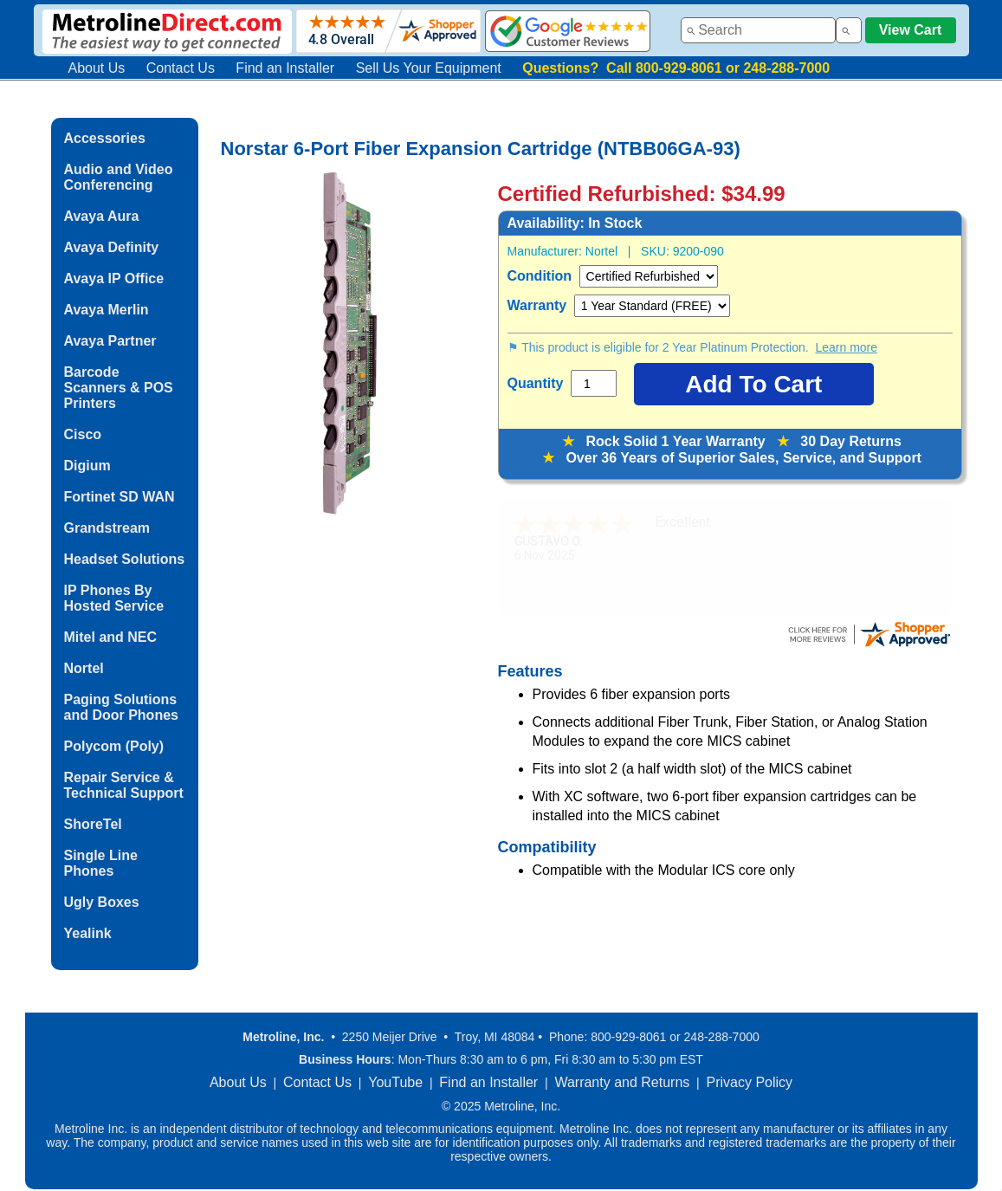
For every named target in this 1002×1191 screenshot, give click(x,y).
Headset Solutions (124, 559)
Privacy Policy (750, 1082)
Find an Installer (285, 68)
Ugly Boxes (101, 902)
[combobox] (758, 30)
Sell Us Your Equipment (428, 68)
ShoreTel (93, 824)
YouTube (395, 1082)
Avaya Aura (101, 216)
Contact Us (180, 68)
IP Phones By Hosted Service (114, 598)
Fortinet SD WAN (119, 496)
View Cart (910, 30)
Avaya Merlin (106, 309)
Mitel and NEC (111, 637)
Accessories (104, 138)
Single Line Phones (101, 863)
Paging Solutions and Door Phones (121, 707)
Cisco (83, 434)
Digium (87, 465)
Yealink (88, 933)
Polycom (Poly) (114, 746)
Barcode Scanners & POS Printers (118, 388)
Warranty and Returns (621, 1082)
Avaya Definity (111, 247)
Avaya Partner (110, 340)
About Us (97, 68)
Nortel (84, 668)
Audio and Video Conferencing (118, 177)
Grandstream (107, 528)
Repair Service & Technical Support (124, 785)
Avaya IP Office (114, 278)
